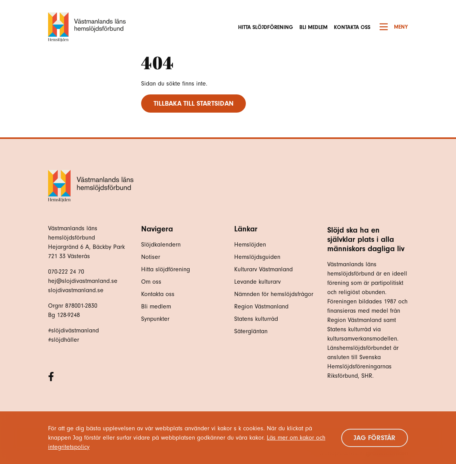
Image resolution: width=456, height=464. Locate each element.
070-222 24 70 (66, 271)
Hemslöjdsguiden (257, 256)
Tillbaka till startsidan (193, 103)
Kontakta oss (352, 27)
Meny (394, 27)
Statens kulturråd (256, 318)
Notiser (150, 256)
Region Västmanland (261, 306)
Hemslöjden (250, 244)
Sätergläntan (251, 331)
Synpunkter (155, 318)
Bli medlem (313, 27)
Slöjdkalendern (161, 244)
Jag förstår (375, 438)
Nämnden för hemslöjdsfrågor (273, 294)
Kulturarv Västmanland (263, 269)
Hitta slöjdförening (265, 27)
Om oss (151, 281)
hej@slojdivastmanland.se (82, 280)
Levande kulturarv (257, 281)
